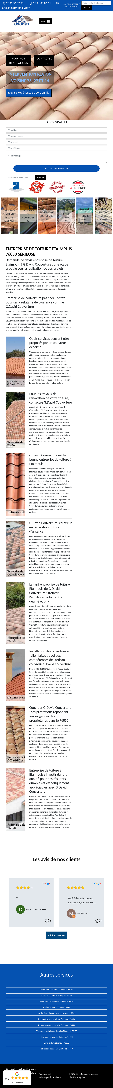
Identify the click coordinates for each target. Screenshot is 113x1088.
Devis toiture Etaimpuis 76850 (56, 1043)
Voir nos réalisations (18, 61)
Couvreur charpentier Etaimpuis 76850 (56, 1037)
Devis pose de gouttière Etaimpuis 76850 (57, 1001)
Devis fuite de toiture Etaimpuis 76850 (56, 989)
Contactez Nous (44, 61)
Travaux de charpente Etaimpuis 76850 (56, 1049)
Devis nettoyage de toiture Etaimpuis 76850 (56, 1019)
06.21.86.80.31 (40, 3)
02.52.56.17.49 (13, 3)
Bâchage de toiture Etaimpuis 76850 (56, 995)
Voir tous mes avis (56, 935)
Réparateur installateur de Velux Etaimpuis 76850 (56, 1031)
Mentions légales (77, 1077)
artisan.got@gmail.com (50, 1077)
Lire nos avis (17, 1082)
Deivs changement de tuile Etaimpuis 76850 (56, 1025)
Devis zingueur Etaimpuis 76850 (56, 1007)
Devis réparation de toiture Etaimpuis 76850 (56, 1013)
